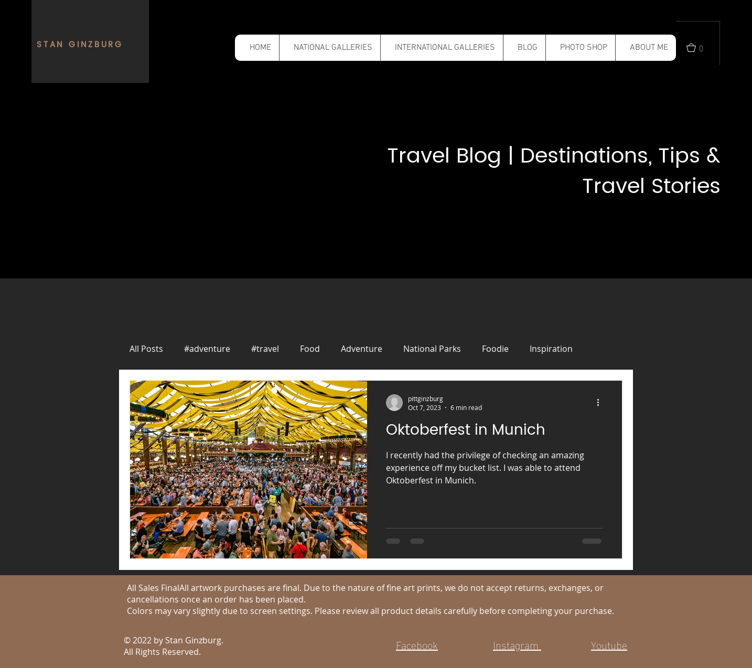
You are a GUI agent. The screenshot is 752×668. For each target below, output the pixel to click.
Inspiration (551, 348)
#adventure (207, 348)
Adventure (361, 348)
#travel (265, 348)
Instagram (517, 643)
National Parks (432, 348)
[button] (329, 48)
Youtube (609, 643)
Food (310, 348)
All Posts (146, 348)
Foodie (495, 348)
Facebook (417, 643)
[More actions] (601, 402)
